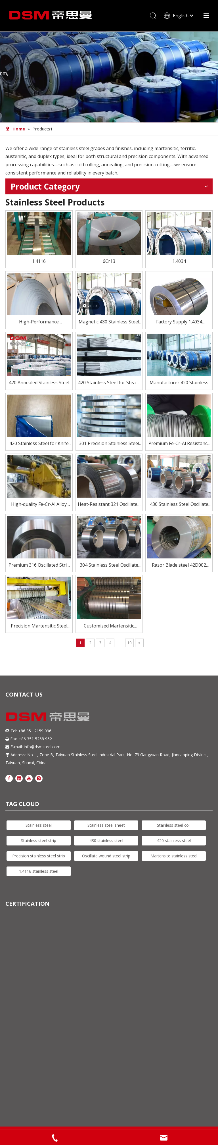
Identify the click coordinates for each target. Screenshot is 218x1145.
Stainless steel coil (173, 825)
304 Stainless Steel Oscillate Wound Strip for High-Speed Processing (109, 565)
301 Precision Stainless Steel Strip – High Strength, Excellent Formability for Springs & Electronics (109, 443)
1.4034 (179, 261)
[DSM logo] (48, 716)
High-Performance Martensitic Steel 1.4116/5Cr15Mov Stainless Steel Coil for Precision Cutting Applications (39, 322)
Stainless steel (39, 825)
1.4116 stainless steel (38, 871)
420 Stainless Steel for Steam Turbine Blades (109, 382)
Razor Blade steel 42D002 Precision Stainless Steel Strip (179, 565)
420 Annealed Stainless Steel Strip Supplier (39, 382)
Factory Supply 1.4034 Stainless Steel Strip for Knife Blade (179, 322)
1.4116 (39, 261)
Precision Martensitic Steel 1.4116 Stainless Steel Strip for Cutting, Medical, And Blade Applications (39, 626)
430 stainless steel (106, 840)
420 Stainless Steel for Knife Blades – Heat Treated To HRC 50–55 (39, 443)
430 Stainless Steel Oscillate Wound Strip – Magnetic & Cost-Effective (179, 504)
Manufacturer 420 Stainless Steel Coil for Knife (179, 382)
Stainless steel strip (38, 840)
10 (129, 642)
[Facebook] (9, 778)
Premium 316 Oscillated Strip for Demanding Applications (39, 565)
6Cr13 (109, 261)
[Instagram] (39, 778)
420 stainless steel (174, 840)
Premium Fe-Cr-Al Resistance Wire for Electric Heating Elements (179, 443)
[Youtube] (29, 778)
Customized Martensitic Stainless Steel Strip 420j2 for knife (109, 626)
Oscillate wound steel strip (106, 856)
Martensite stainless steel (173, 856)
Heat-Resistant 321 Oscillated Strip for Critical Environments (109, 504)
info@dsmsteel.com (42, 746)
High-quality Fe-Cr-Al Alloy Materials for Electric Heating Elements (39, 504)
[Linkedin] (19, 778)
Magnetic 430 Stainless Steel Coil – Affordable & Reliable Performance (109, 322)
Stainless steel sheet (106, 825)
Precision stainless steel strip (38, 856)
